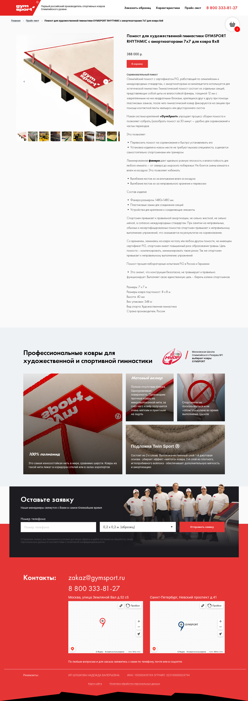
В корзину (137, 63)
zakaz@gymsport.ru (96, 577)
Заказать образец (137, 8)
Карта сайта (95, 683)
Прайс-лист (193, 8)
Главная (16, 20)
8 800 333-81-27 (222, 7)
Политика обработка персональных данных (134, 683)
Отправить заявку (202, 527)
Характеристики (168, 8)
